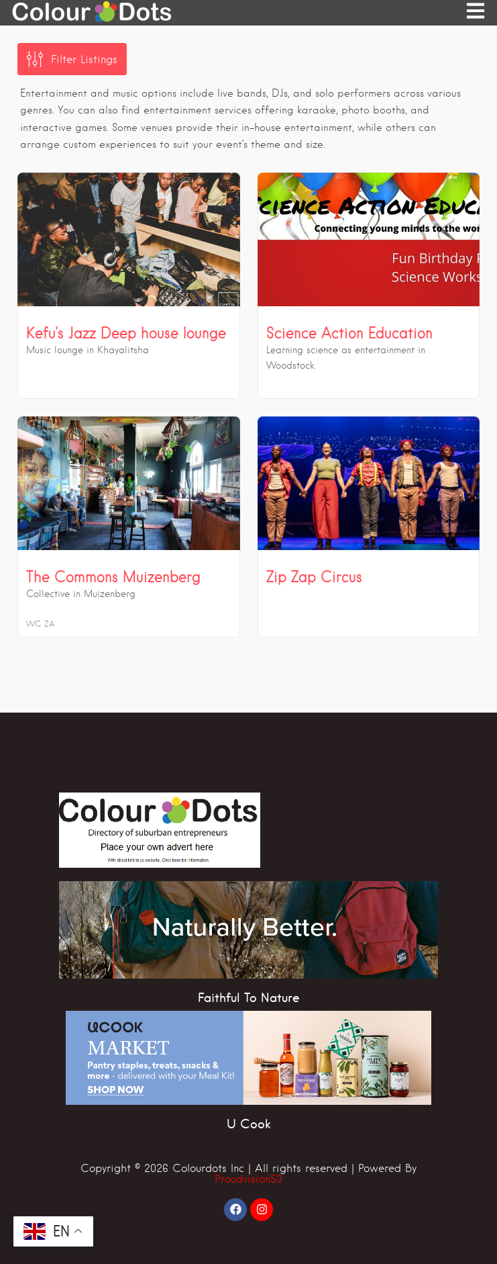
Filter (84, 59)
